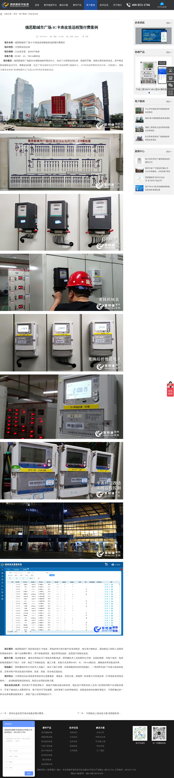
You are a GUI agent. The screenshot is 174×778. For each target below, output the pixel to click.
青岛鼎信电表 (46, 742)
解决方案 (64, 5)
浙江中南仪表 (46, 751)
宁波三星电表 (46, 746)
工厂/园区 (100, 751)
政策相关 (73, 746)
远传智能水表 (46, 764)
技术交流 (104, 5)
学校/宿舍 (100, 746)
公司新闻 (73, 751)
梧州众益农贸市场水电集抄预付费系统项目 (27, 713)
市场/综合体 (33, 14)
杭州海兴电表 (46, 755)
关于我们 (117, 5)
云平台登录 (162, 5)
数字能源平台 (50, 5)
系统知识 (73, 732)
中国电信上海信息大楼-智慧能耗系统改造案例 (104, 713)
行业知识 (73, 737)
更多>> (169, 23)
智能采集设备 (46, 737)
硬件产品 (77, 5)
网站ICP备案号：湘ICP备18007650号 (87, 773)
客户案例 (90, 5)
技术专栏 (73, 742)
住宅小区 (100, 732)
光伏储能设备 (46, 732)
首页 (37, 5)
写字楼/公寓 (100, 742)
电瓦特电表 (47, 760)
